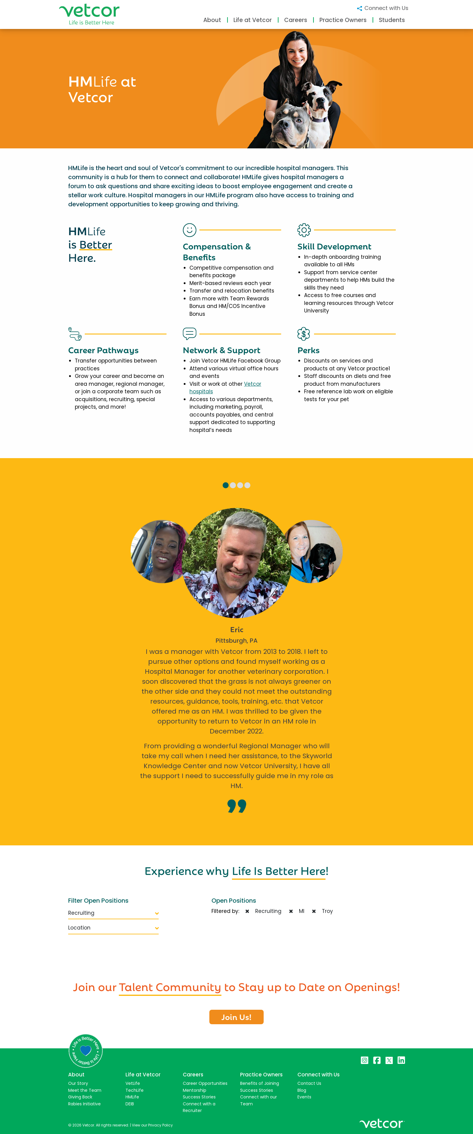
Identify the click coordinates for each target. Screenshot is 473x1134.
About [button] (212, 20)
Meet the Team (84, 1090)
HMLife (132, 1097)
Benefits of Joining (259, 1083)
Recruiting (113, 913)
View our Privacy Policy (152, 1125)
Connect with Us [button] (382, 8)
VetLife (132, 1083)
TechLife (134, 1090)
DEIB (129, 1104)
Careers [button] (295, 20)
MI (296, 911)
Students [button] (392, 20)
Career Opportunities (205, 1083)
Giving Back (80, 1097)
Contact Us (309, 1083)
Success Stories (199, 1097)
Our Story (78, 1083)
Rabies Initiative (84, 1104)
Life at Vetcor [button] (252, 20)
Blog (301, 1090)
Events (304, 1097)
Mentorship (194, 1090)
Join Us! (236, 1016)
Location (113, 927)
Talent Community (170, 986)
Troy (322, 911)
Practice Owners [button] (343, 20)
